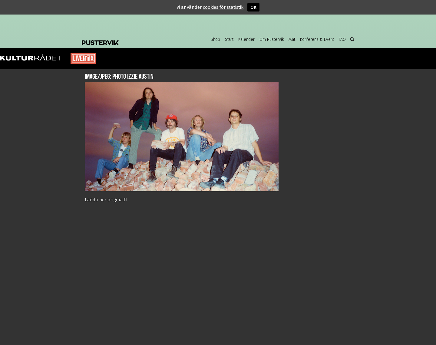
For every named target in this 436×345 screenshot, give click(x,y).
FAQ (342, 39)
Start (229, 39)
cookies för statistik (223, 7)
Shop (215, 39)
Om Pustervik (271, 39)
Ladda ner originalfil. (106, 199)
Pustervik (130, 37)
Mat (292, 39)
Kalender (246, 39)
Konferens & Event (317, 39)
